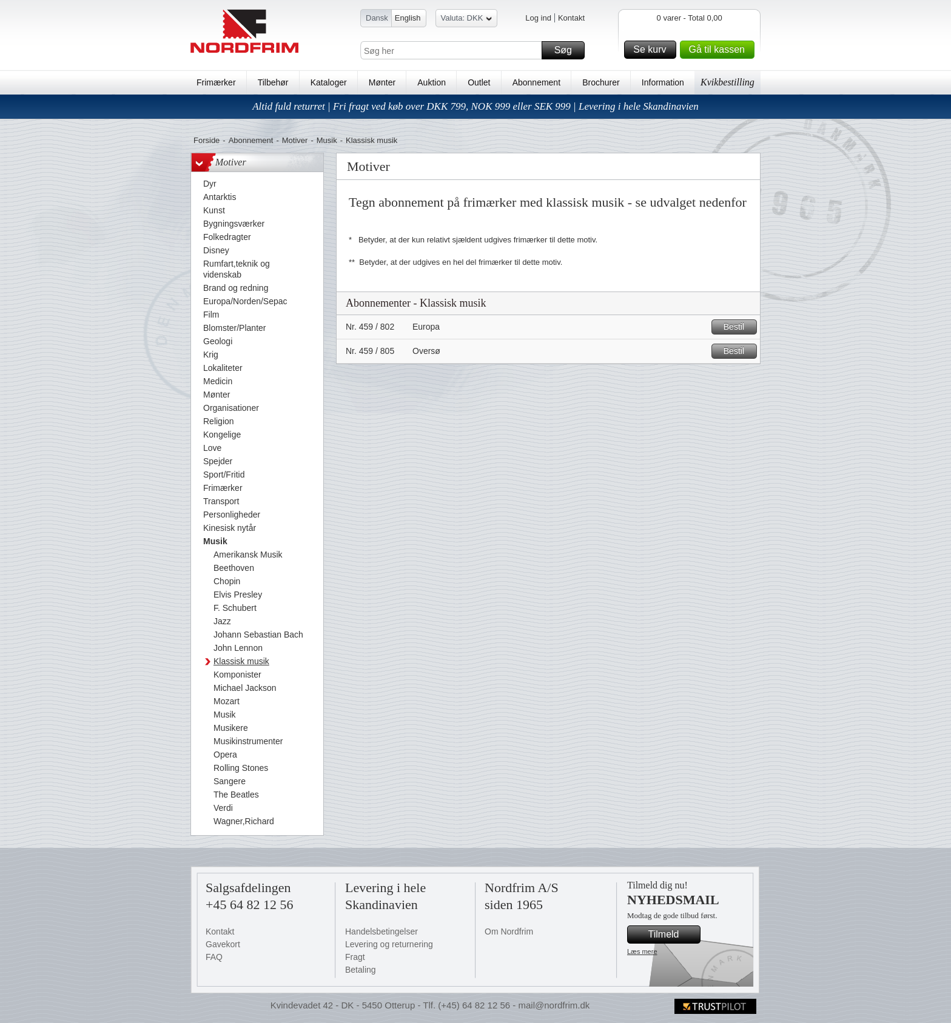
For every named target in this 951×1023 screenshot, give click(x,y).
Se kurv (652, 50)
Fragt (355, 957)
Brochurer (600, 82)
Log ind (538, 17)
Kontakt (571, 17)
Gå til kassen (720, 50)
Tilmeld (672, 934)
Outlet (479, 82)
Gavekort (223, 944)
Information (663, 82)
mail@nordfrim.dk (554, 1005)
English (408, 17)
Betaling (360, 970)
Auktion (431, 82)
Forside (206, 140)
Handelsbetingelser (381, 931)
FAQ (214, 957)
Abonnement (536, 82)
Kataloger (329, 82)
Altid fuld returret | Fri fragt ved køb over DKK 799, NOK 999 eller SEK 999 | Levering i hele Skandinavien (475, 106)
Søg (567, 50)
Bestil (738, 327)
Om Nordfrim (509, 931)
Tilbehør (273, 82)
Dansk (377, 17)
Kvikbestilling (727, 82)
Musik (327, 140)
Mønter (382, 82)
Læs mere (642, 951)
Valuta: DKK (466, 19)
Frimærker (216, 82)
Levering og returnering (389, 944)
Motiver (295, 140)
